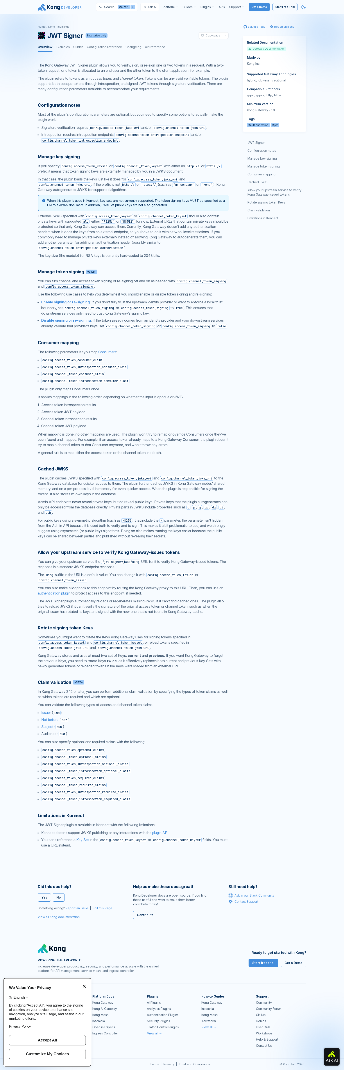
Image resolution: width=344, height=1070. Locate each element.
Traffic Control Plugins (163, 1027)
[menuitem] (170, 7)
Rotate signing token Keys (266, 202)
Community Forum (268, 1009)
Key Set (82, 840)
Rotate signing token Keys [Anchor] (65, 627)
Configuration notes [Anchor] (59, 105)
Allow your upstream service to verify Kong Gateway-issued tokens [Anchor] (109, 552)
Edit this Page (102, 908)
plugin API (160, 832)
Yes (44, 897)
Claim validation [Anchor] (61, 682)
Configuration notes (261, 150)
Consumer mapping (261, 174)
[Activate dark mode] (303, 7)
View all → (154, 1033)
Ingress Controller (105, 1033)
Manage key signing (262, 158)
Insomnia (98, 1021)
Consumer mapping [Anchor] (58, 342)
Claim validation (258, 210)
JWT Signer (256, 142)
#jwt (275, 125)
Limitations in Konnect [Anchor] (61, 815)
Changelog (133, 47)
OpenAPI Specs (103, 1027)
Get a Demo (259, 7)
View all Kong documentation (59, 917)
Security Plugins (158, 1021)
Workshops (264, 1033)
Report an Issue (77, 908)
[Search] (117, 7)
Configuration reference (104, 47)
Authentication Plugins (163, 1015)
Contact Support (243, 901)
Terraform (208, 1021)
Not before (50, 719)
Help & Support (267, 1039)
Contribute (145, 915)
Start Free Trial (285, 7)
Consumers (107, 352)
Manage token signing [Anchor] (67, 271)
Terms (154, 1064)
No (58, 897)
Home (42, 26)
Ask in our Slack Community (251, 895)
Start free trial (263, 963)
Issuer (46, 712)
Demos (261, 1021)
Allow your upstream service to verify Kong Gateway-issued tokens (274, 192)
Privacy (168, 1064)
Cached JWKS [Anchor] (53, 469)
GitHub (261, 1015)
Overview (45, 47)
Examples (63, 47)
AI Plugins (154, 1002)
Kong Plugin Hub (59, 26)
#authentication (258, 125)
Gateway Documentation (266, 48)
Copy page (210, 35)
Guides (78, 47)
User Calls (263, 1027)
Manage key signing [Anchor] (59, 156)
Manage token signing (263, 166)
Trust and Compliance (194, 1064)
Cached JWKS (258, 182)
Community (264, 1002)
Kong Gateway (102, 1002)
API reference (155, 47)
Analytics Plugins (159, 1009)
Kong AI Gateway (104, 1009)
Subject (47, 726)
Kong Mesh (100, 1015)
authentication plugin (54, 593)
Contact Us (264, 1045)
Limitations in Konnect (262, 218)
